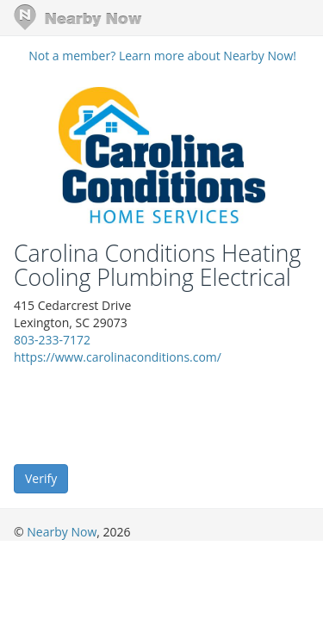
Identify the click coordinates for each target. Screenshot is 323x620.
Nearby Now (61, 532)
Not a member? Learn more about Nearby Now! (162, 55)
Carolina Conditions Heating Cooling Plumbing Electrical (157, 266)
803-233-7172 (52, 340)
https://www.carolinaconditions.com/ (117, 357)
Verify (41, 478)
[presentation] (145, 413)
